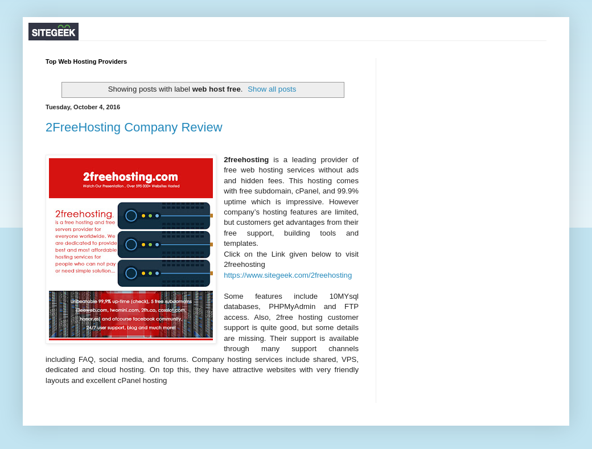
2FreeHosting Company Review (134, 127)
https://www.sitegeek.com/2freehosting (288, 275)
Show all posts (272, 89)
